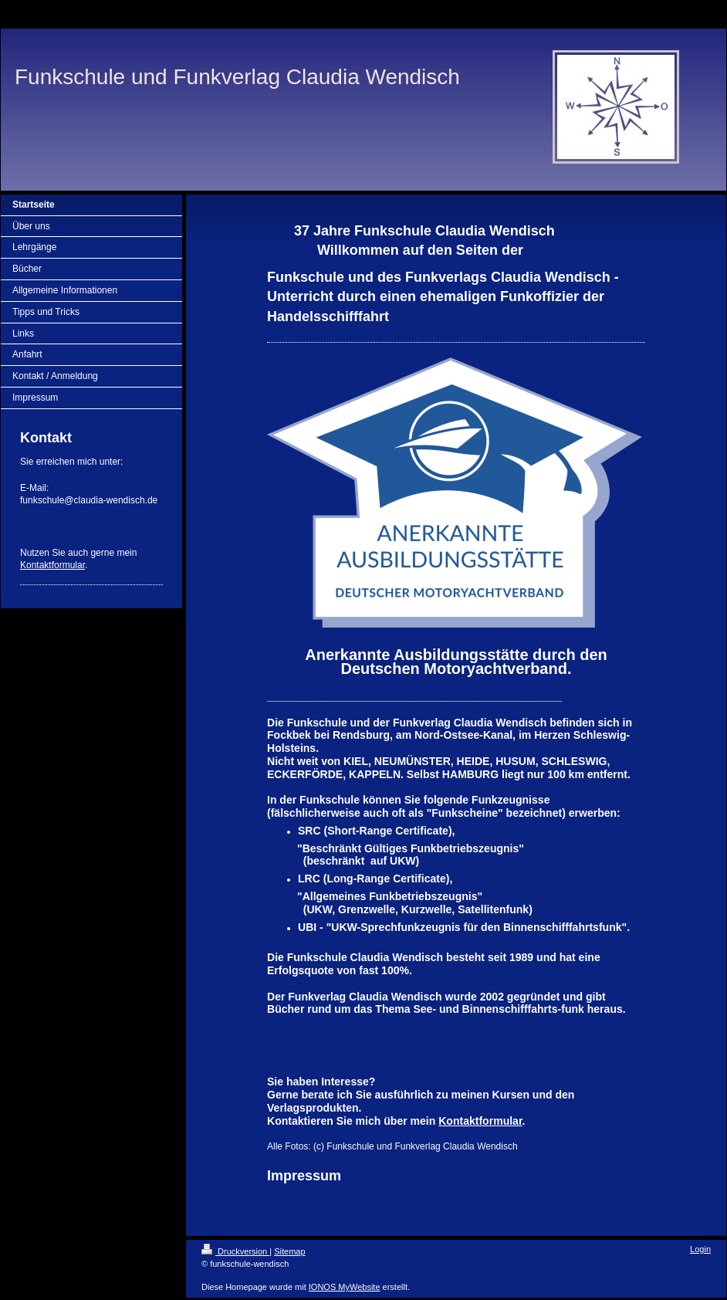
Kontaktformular (52, 565)
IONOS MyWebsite (344, 1287)
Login (700, 1249)
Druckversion (235, 1251)
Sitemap (289, 1251)
